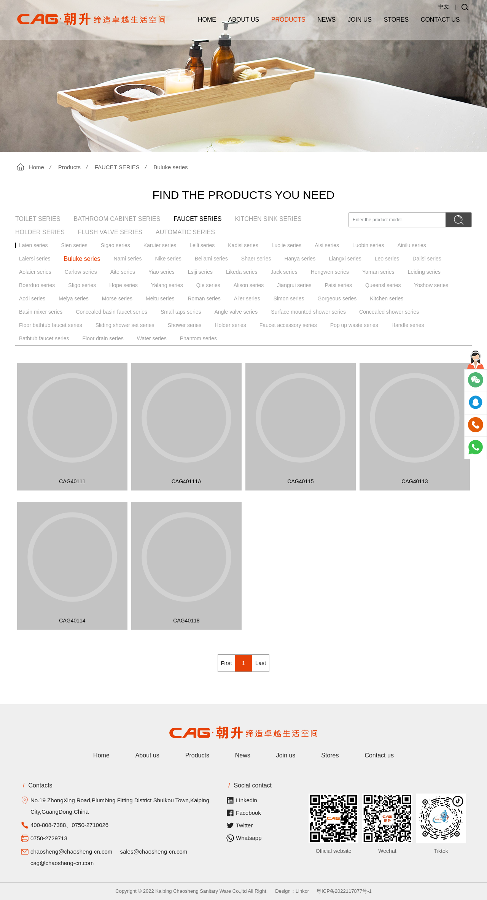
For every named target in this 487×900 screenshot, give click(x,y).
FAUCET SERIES (117, 167)
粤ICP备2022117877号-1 (344, 891)
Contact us (440, 19)
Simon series (289, 298)
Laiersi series (34, 259)
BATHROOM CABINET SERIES (117, 219)
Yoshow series (431, 285)
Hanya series (299, 259)
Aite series (122, 272)
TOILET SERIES (37, 219)
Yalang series (167, 285)
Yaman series (378, 272)
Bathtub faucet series (44, 338)
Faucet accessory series (288, 325)
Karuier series (159, 245)
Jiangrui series (294, 285)
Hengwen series (330, 272)
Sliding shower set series (124, 325)
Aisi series (327, 245)
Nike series (168, 259)
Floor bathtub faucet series (50, 325)
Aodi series (32, 298)
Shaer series (256, 259)
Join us (360, 19)
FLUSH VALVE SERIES (110, 232)
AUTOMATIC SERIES (185, 232)
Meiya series (74, 298)
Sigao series (115, 245)
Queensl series (383, 285)
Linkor (302, 891)
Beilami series (211, 259)
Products (288, 19)
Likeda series (242, 272)
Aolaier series (35, 272)
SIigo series (82, 285)
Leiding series (424, 272)
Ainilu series (411, 245)
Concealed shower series (389, 312)
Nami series (128, 259)
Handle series (408, 325)
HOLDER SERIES (40, 232)
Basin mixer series (40, 312)
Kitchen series (386, 298)
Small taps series (181, 312)
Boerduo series (37, 285)
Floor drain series (103, 338)
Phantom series (198, 338)
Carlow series (81, 272)
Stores (396, 19)
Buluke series (171, 167)
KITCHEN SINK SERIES (268, 219)
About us (243, 19)
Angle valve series (236, 312)
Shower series (185, 325)
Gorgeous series (337, 298)
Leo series (387, 259)
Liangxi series (345, 259)
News (326, 19)
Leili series (202, 245)
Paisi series (338, 285)
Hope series (123, 285)
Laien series (33, 245)
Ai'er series (247, 298)
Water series (152, 338)
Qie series (208, 285)
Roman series (204, 298)
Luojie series (287, 245)
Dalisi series (426, 259)
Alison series (249, 285)
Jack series (284, 272)
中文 (443, 6)
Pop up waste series (354, 325)
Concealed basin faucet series (111, 312)
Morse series (117, 298)
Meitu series (160, 298)
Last (260, 663)
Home (207, 19)
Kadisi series (243, 245)
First (226, 663)
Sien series (74, 245)
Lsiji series (200, 272)
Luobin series (368, 245)
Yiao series (161, 272)
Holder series (230, 325)
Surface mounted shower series (308, 312)
